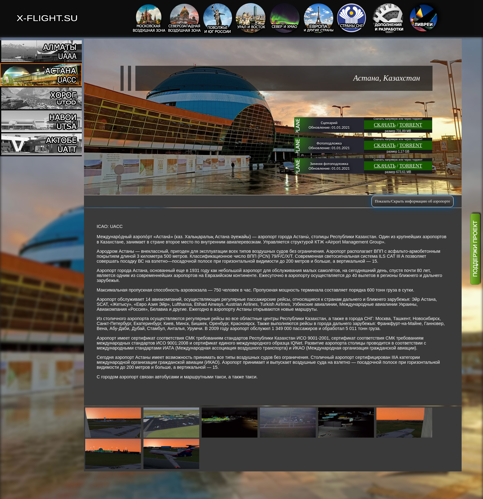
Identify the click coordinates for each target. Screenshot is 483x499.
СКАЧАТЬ (385, 124)
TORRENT (410, 124)
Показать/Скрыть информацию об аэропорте (412, 201)
